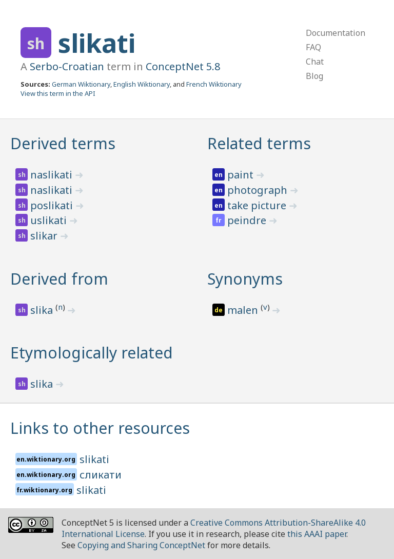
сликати (101, 475)
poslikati (52, 205)
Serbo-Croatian (67, 66)
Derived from (59, 278)
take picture (258, 205)
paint (241, 175)
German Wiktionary (81, 84)
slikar (45, 236)
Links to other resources (100, 427)
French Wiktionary (214, 84)
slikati (96, 43)
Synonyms (245, 278)
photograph (258, 190)
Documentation (335, 32)
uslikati (49, 220)
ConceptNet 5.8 (183, 66)
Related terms (259, 143)
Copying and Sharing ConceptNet (141, 545)
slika (42, 310)
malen (244, 310)
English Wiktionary (141, 84)
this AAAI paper (316, 534)
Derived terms (62, 143)
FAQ (313, 47)
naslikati (52, 175)
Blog (314, 76)
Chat (315, 61)
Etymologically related (91, 352)
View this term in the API (58, 93)
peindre (248, 220)
